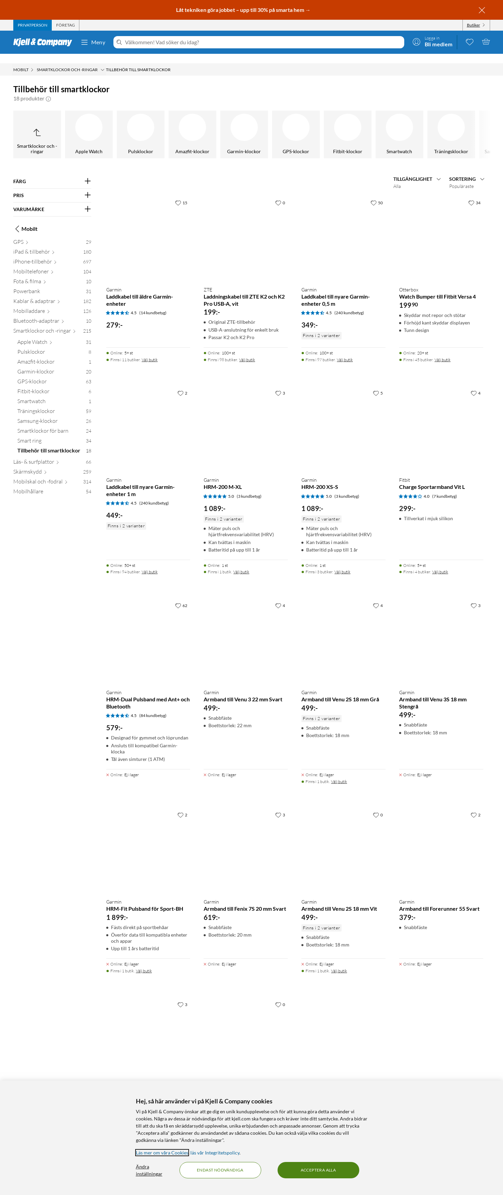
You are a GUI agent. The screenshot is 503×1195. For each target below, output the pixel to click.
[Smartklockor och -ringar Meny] (102, 60)
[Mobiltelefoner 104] (52, 263)
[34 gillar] (474, 193)
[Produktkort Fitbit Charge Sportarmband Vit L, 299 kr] (441, 419)
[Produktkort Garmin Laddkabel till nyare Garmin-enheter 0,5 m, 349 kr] (343, 229)
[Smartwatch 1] (54, 393)
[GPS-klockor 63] (54, 373)
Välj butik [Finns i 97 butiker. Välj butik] (345, 350)
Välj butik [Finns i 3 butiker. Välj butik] (342, 562)
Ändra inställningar (149, 1170)
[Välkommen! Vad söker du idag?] (263, 42)
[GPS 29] (52, 234)
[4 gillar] (476, 383)
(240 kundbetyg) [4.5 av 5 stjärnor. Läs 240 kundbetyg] (349, 303)
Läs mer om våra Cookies (162, 1153)
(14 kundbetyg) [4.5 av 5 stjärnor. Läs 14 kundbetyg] (153, 303)
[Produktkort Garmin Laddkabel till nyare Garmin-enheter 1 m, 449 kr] (148, 419)
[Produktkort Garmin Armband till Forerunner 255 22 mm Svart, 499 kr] (148, 1031)
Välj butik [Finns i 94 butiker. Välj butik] (150, 562)
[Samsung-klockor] (311, 124)
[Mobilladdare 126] (52, 303)
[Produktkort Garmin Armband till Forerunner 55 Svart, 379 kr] (441, 841)
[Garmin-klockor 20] (54, 363)
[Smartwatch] (207, 124)
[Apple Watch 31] (54, 334)
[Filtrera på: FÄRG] (52, 172)
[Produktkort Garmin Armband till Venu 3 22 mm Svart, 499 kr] (245, 631)
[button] (48, 89)
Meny (93, 42)
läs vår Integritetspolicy (214, 1153)
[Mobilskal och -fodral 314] (52, 473)
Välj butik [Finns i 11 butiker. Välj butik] (150, 350)
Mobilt (25, 219)
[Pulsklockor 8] (54, 344)
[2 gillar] (182, 383)
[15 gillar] (181, 193)
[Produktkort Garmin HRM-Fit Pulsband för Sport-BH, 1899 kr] (148, 841)
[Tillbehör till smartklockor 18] (54, 442)
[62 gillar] (181, 596)
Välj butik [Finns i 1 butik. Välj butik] (241, 562)
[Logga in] (432, 41)
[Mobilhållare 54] (52, 483)
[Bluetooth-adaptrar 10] (52, 313)
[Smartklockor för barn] (363, 124)
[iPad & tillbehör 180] (52, 244)
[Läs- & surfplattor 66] (52, 454)
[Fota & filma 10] (52, 273)
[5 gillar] (378, 383)
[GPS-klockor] (104, 124)
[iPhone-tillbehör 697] (52, 253)
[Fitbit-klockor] (155, 124)
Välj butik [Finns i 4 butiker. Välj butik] (440, 562)
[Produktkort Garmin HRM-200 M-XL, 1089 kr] (245, 419)
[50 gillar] (377, 193)
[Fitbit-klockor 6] (54, 383)
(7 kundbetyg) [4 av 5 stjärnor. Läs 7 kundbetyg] (444, 486)
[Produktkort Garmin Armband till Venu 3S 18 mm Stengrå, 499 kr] (441, 631)
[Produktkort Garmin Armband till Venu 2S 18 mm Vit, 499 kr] (343, 841)
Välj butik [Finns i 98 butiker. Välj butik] (247, 350)
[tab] (32, 25)
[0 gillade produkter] (469, 41)
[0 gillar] (280, 193)
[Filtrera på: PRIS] (52, 186)
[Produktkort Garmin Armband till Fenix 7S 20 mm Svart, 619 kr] (245, 841)
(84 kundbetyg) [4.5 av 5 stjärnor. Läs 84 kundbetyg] (153, 705)
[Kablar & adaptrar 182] (52, 293)
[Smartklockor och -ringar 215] (52, 323)
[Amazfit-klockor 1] (54, 353)
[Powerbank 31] (52, 283)
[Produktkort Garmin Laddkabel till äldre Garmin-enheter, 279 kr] (148, 229)
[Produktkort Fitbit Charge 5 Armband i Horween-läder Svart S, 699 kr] (245, 1031)
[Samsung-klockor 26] (54, 413)
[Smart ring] (414, 124)
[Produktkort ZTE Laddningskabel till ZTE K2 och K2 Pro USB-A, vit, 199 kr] (245, 229)
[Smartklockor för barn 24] (54, 423)
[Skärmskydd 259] (52, 463)
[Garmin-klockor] (52, 124)
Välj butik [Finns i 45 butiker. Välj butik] (443, 350)
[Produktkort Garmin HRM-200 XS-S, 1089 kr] (343, 419)
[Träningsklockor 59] (54, 403)
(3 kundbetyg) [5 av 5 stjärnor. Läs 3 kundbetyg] (249, 486)
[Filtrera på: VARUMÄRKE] (52, 200)
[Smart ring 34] (54, 432)
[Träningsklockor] (259, 124)
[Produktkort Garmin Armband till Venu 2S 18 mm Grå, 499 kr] (343, 631)
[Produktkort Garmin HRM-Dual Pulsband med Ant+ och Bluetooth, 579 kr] (148, 631)
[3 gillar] (280, 383)
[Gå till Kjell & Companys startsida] (44, 42)
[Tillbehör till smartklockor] (466, 125)
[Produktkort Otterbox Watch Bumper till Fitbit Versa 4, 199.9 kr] (441, 229)
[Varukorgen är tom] (486, 41)
